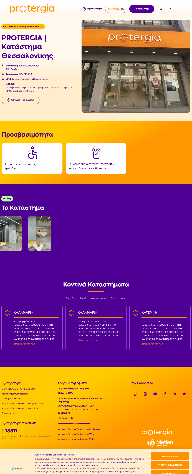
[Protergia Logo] (32, 9)
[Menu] (182, 8)
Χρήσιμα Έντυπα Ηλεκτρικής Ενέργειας (23, 404)
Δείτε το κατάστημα (24, 344)
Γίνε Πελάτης (142, 9)
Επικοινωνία (8, 413)
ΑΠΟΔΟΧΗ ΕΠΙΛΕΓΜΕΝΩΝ (170, 442)
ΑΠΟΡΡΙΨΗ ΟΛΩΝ (170, 451)
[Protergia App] (116, 9)
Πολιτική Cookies (43, 458)
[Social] (135, 394)
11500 (70, 393)
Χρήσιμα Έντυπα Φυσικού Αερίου (20, 409)
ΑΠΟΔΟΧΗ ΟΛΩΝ (170, 434)
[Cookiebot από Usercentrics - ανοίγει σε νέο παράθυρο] (17, 469)
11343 (70, 418)
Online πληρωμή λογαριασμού (18, 389)
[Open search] (160, 9)
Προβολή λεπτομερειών (147, 469)
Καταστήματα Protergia (15, 394)
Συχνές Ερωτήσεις (11, 399)
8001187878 (64, 413)
